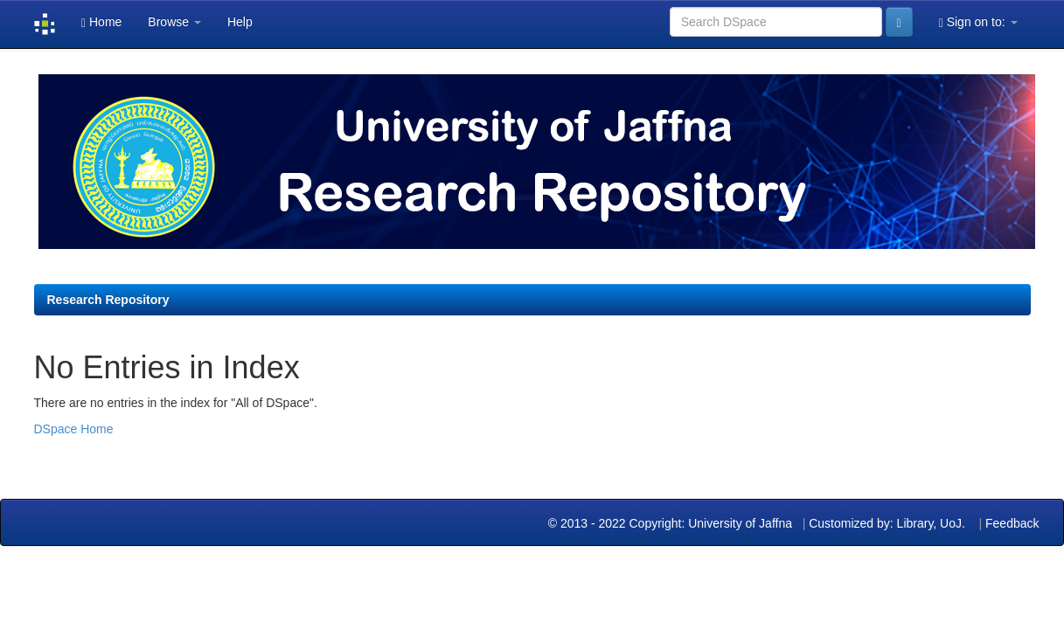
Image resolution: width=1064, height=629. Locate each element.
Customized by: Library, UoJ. (887, 523)
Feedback (1012, 523)
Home (101, 22)
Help (240, 22)
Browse (174, 22)
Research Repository (108, 300)
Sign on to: (978, 22)
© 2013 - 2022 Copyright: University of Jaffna (672, 523)
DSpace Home (74, 429)
